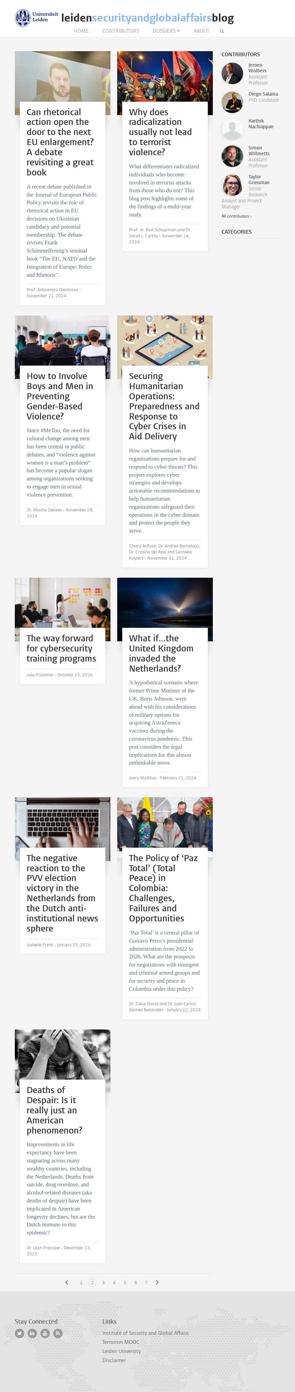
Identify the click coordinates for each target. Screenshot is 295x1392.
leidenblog (147, 18)
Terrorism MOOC (120, 1342)
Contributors (120, 31)
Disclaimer (114, 1360)
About (201, 31)
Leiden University (121, 1351)
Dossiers (164, 31)
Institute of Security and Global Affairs (145, 1333)
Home (81, 31)
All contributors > (237, 216)
